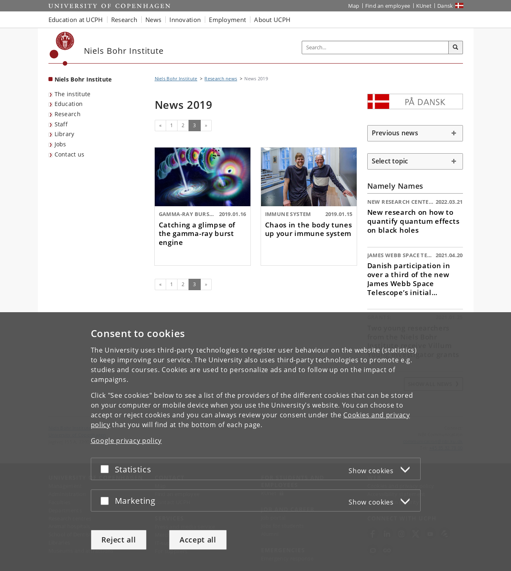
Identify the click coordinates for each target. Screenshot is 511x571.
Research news (220, 78)
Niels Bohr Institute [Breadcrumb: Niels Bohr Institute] (176, 78)
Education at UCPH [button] (75, 19)
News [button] (153, 19)
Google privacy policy (126, 440)
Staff (61, 124)
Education (69, 104)
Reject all (118, 540)
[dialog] (255, 441)
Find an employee (387, 5)
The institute (73, 94)
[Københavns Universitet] (62, 49)
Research (68, 114)
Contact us (70, 154)
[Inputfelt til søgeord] (375, 47)
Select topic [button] (390, 161)
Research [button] (124, 19)
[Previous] (160, 125)
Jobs (60, 144)
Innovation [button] (185, 19)
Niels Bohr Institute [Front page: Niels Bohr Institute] (83, 79)
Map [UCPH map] (354, 5)
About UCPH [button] (272, 19)
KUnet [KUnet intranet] (424, 5)
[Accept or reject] (107, 469)
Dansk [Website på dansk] (445, 5)
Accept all (198, 540)
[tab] (415, 133)
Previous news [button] (395, 132)
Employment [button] (227, 19)
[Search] (455, 48)
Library (65, 134)
